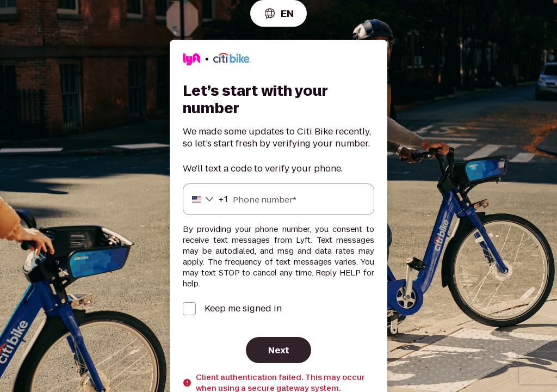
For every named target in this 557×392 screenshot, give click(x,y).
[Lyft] (217, 61)
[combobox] (278, 13)
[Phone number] (278, 199)
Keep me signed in (243, 309)
